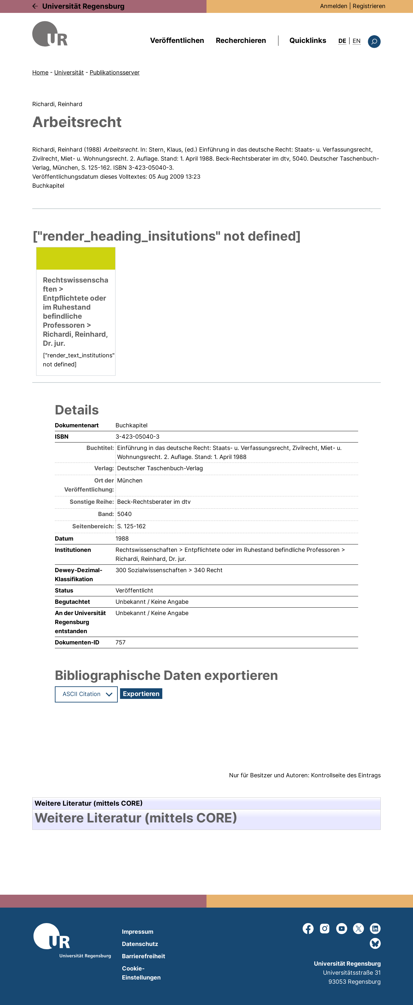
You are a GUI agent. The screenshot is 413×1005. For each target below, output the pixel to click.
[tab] (206, 818)
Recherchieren (241, 40)
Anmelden (334, 6)
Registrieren (369, 6)
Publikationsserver (115, 72)
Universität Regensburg (83, 6)
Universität (69, 72)
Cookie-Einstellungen (141, 973)
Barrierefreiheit (143, 956)
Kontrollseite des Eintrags (346, 775)
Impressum (137, 931)
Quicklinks (307, 40)
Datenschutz (140, 943)
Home (40, 72)
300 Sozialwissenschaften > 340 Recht (169, 570)
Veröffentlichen (177, 40)
